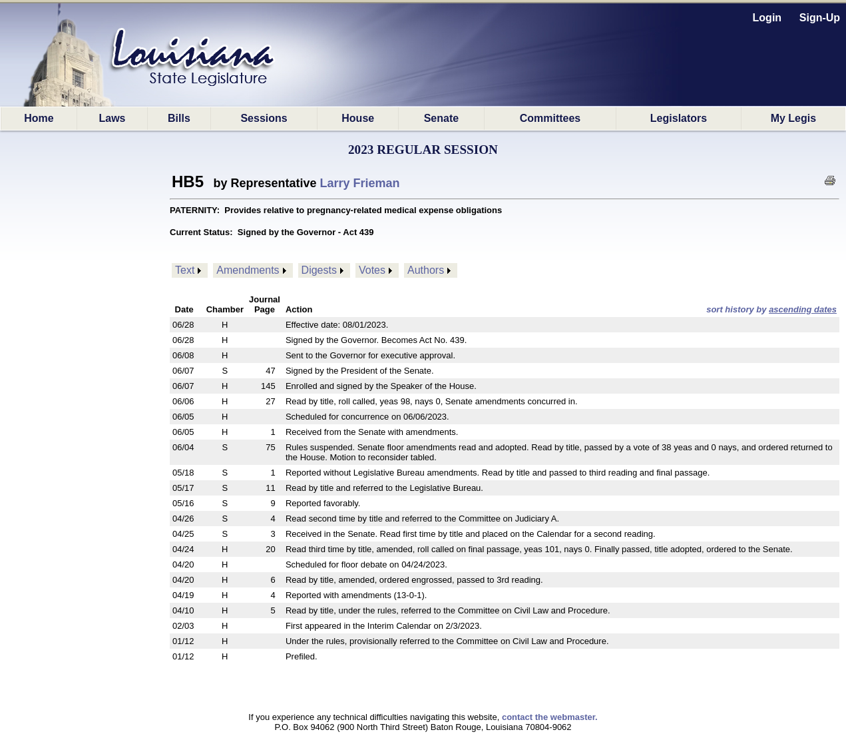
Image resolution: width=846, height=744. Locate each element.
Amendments (247, 270)
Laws (112, 118)
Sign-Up (819, 17)
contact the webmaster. (550, 717)
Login (767, 17)
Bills (179, 118)
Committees (550, 118)
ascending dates (803, 309)
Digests (319, 270)
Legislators (678, 118)
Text (184, 270)
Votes (372, 270)
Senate (441, 118)
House (357, 118)
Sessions (263, 118)
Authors (425, 270)
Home (38, 118)
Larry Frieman (360, 183)
